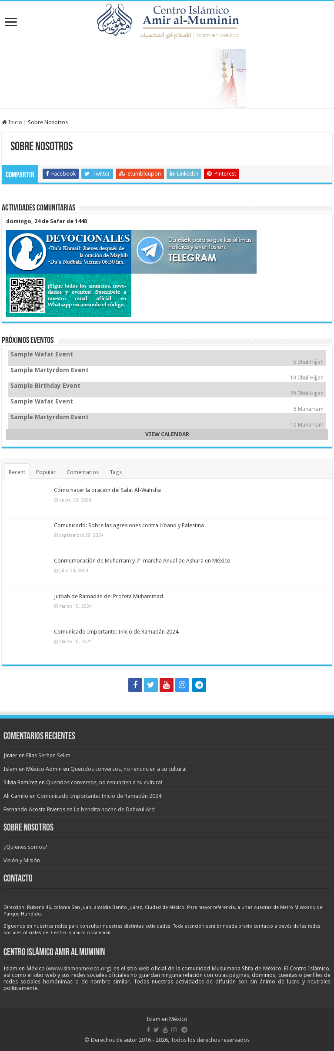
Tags (116, 472)
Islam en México (167, 1019)
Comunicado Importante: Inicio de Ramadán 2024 (116, 631)
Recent (17, 472)
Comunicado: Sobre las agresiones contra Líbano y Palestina (129, 525)
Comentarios (83, 472)
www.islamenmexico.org (79, 968)
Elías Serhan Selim (48, 755)
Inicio (12, 122)
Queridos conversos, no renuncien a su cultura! (128, 769)
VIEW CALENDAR (167, 434)
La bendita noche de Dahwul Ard (114, 809)
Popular (46, 472)
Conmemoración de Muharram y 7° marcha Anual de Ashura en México (142, 560)
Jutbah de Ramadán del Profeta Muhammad (108, 596)
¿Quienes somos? (25, 847)
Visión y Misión (21, 860)
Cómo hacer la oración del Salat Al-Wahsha (107, 490)
